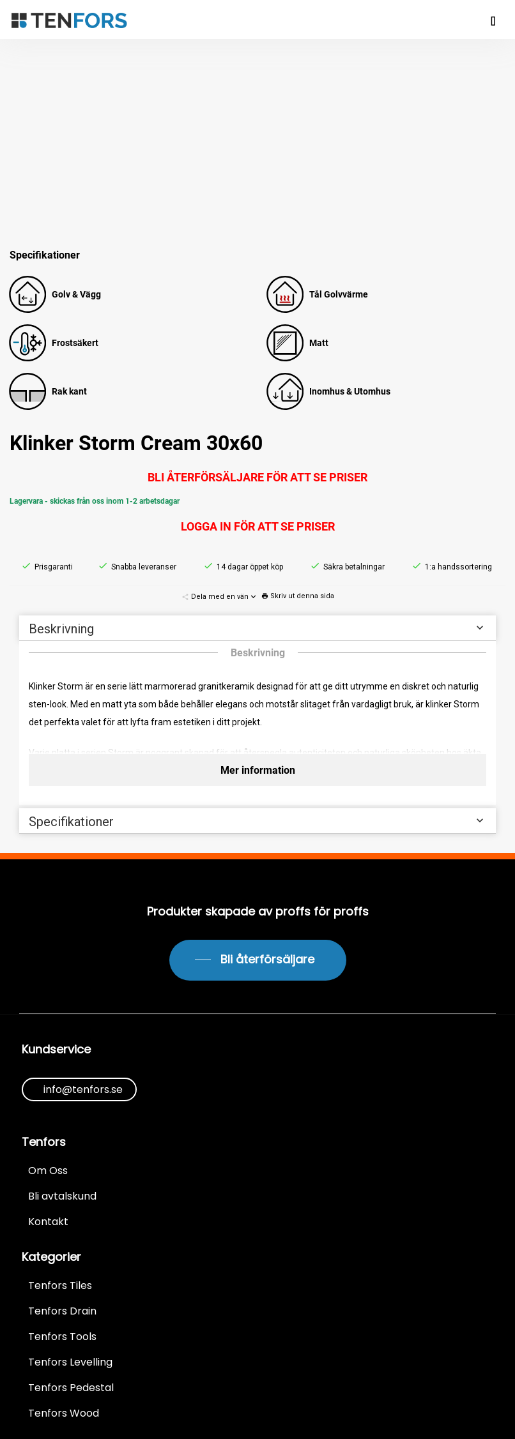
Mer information (257, 770)
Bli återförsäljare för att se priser (257, 477)
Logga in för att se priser (258, 526)
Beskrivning (257, 628)
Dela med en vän (220, 596)
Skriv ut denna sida (297, 596)
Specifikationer (257, 821)
